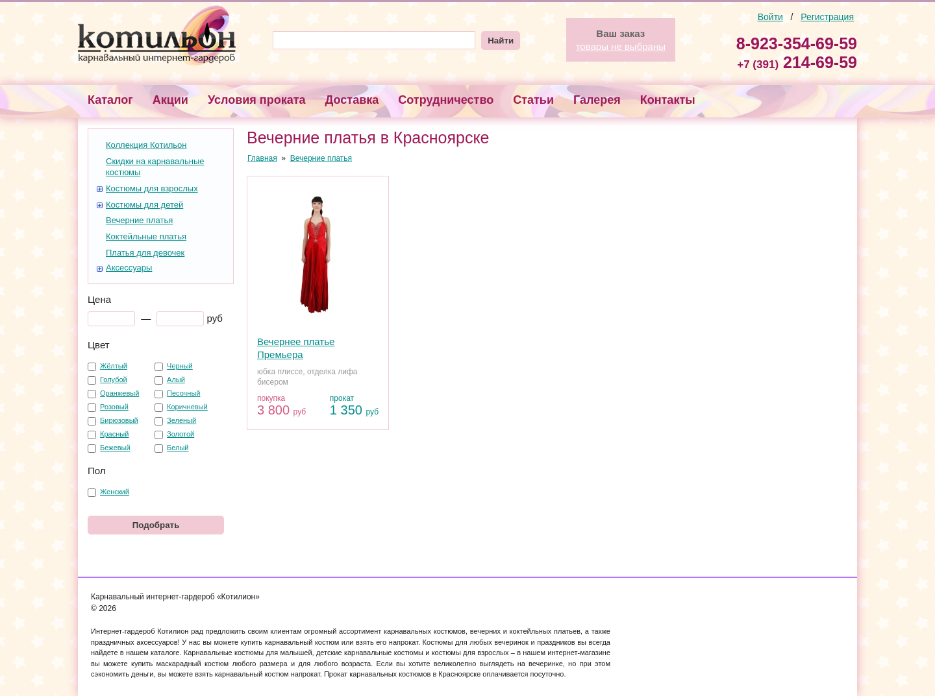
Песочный (183, 393)
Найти (501, 40)
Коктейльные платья (146, 236)
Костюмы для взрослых (152, 188)
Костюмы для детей (144, 205)
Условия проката (257, 99)
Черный (180, 366)
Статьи (533, 99)
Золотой (180, 434)
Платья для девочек (145, 253)
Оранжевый (119, 393)
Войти (770, 17)
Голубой (113, 379)
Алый (176, 379)
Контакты (667, 99)
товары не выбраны (621, 46)
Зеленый (181, 420)
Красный (114, 434)
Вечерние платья (139, 220)
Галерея (597, 99)
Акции (170, 99)
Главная (262, 158)
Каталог (110, 99)
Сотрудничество (445, 99)
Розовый (114, 407)
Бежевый (115, 447)
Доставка (352, 99)
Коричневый (187, 407)
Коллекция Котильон (146, 145)
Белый (177, 447)
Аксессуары (129, 267)
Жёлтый (113, 366)
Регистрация (827, 17)
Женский (114, 492)
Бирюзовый (119, 420)
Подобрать (156, 525)
